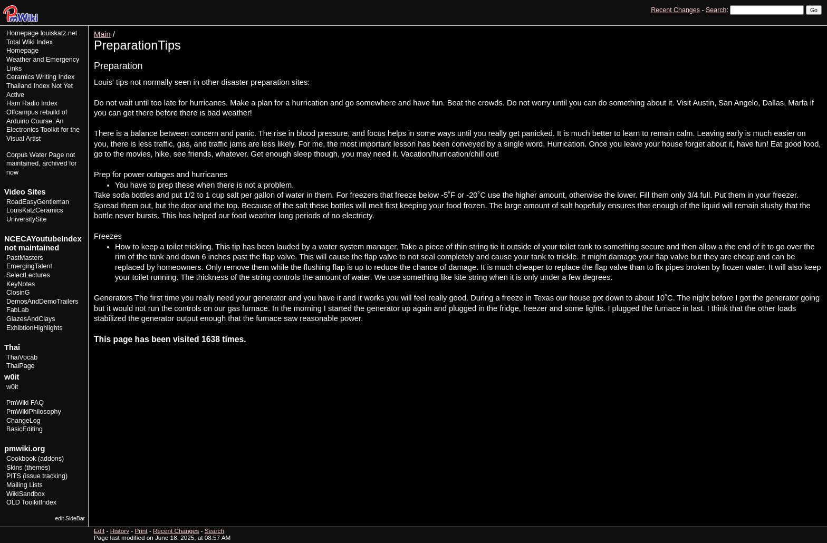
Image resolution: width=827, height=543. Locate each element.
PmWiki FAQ (25, 402)
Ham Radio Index (31, 103)
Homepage (22, 33)
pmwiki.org (24, 448)
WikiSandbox (25, 494)
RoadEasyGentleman (37, 202)
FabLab (17, 310)
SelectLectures (28, 275)
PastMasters (24, 257)
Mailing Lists (24, 485)
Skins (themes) (28, 467)
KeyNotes (20, 284)
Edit (768, 29)
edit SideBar (70, 518)
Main (102, 34)
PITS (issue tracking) (37, 476)
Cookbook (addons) (35, 458)
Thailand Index (28, 86)
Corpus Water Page (35, 155)
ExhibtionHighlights (34, 328)
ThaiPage (20, 366)
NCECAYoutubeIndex (43, 239)
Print (812, 29)
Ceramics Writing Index (40, 77)
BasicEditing (24, 429)
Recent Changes (675, 10)
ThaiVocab (21, 357)
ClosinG (18, 292)
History (789, 29)
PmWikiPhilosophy (33, 411)
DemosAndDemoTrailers (42, 301)
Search (716, 10)
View (748, 29)
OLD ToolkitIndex (31, 502)
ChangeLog (23, 420)
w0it (12, 387)
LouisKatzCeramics (34, 210)
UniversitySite (26, 219)
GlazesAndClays (30, 319)
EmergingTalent (29, 266)
